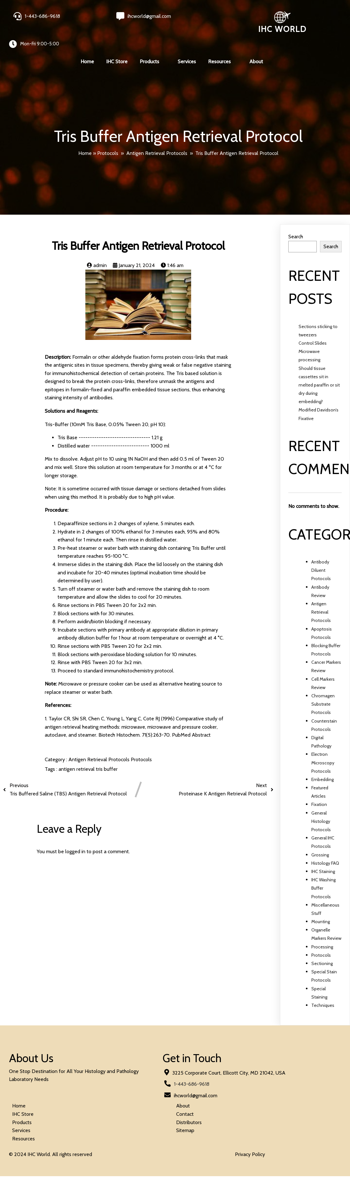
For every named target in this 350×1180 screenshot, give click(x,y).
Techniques (322, 986)
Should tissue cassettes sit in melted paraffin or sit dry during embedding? (319, 366)
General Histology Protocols (321, 802)
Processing (322, 928)
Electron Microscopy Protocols (322, 743)
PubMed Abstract (191, 716)
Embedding (322, 760)
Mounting (320, 903)
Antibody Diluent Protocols (321, 551)
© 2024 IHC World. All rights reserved (51, 1103)
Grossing (320, 836)
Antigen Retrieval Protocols (156, 134)
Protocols (107, 134)
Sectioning (322, 944)
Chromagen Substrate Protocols (323, 685)
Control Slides (313, 324)
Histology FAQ (325, 844)
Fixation (319, 785)
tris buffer (107, 750)
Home (85, 134)
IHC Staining (323, 852)
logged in (75, 833)
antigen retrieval (77, 750)
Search (295, 217)
